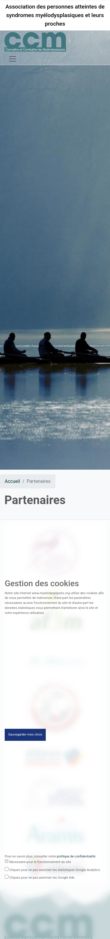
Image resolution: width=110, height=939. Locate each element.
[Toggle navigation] (12, 59)
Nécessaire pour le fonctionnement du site (40, 863)
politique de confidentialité (76, 858)
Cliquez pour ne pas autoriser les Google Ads (42, 879)
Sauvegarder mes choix (25, 736)
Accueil (12, 481)
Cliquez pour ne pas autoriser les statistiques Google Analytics (54, 871)
